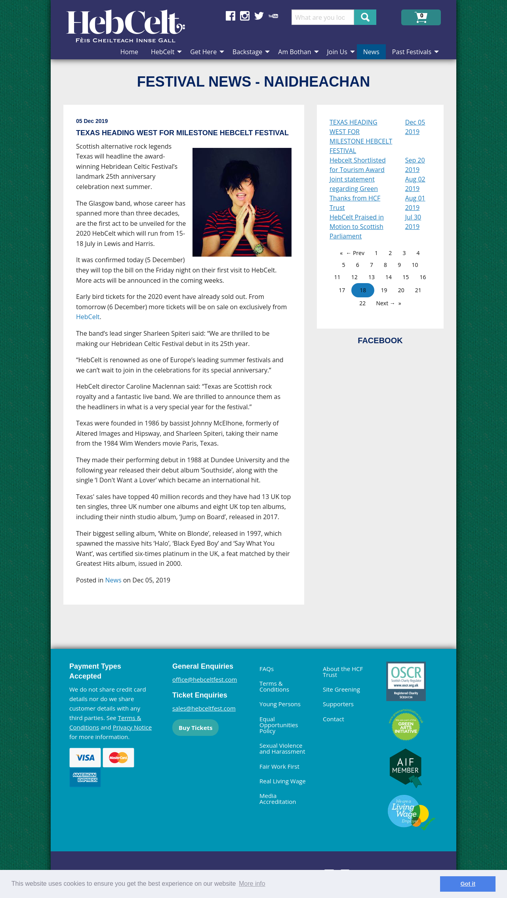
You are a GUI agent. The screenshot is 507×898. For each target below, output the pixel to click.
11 (337, 277)
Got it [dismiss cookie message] (467, 884)
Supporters (338, 704)
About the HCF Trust (343, 672)
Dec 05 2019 (415, 127)
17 (342, 290)
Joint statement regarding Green (354, 184)
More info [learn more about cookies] (252, 883)
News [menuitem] (371, 51)
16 (422, 277)
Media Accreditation (277, 798)
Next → (385, 303)
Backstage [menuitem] (247, 51)
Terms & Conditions (274, 686)
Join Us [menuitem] (337, 51)
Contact (333, 719)
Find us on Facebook (230, 15)
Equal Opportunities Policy (278, 725)
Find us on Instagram (244, 15)
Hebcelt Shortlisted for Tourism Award (358, 165)
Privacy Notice (132, 727)
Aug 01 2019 (415, 203)
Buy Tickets (195, 728)
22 (362, 303)
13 (371, 277)
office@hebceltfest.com (204, 679)
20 (401, 290)
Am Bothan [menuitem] (294, 51)
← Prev (355, 253)
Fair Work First (279, 766)
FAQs (266, 669)
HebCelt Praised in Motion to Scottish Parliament (357, 226)
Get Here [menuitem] (203, 51)
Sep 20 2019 (415, 165)
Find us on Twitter (259, 15)
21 (418, 290)
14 (388, 277)
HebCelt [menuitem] (162, 51)
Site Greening (341, 689)
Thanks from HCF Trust (355, 203)
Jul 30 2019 (413, 222)
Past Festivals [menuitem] (411, 51)
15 (405, 277)
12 (354, 277)
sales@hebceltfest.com (204, 708)
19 (384, 290)
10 (415, 264)
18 (363, 290)
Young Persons (280, 704)
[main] (190, 361)
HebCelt (87, 316)
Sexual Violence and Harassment (282, 748)
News (113, 580)
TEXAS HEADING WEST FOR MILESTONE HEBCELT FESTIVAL (361, 136)
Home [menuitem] (129, 51)
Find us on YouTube (273, 15)
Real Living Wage (282, 781)
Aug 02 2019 (415, 184)
